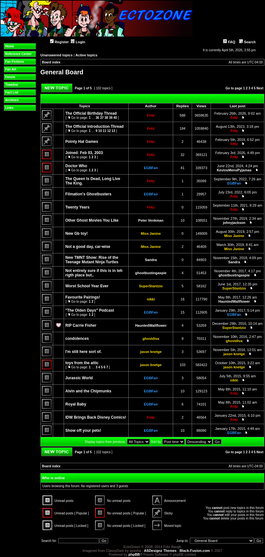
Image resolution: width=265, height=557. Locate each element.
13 (113, 131)
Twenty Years (77, 207)
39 (110, 117)
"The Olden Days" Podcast (89, 310)
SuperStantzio (151, 286)
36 (97, 117)
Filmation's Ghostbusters (88, 194)
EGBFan (151, 168)
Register (59, 42)
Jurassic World (79, 378)
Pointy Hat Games (81, 141)
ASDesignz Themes (160, 551)
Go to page (234, 88)
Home (9, 46)
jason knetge (151, 352)
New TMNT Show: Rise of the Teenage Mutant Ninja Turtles (91, 259)
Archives (12, 100)
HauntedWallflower (234, 301)
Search (247, 42)
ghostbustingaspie (150, 273)
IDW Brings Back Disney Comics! (95, 417)
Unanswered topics (56, 55)
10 (100, 131)
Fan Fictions (14, 61)
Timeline (11, 84)
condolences (77, 338)
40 (115, 117)
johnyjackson (234, 223)
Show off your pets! (83, 430)
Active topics (86, 55)
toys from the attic (82, 363)
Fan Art (10, 69)
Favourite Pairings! (82, 297)
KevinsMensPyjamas (234, 170)
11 (104, 131)
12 (109, 131)
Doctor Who (76, 166)
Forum (10, 77)
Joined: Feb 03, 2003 (84, 153)
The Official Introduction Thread (94, 126)
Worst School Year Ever (86, 286)
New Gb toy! (76, 233)
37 (102, 117)
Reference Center (18, 54)
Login (78, 42)
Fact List (11, 92)
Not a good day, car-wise (87, 246)
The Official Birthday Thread (91, 113)
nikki (151, 299)
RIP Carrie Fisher (80, 325)
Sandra (151, 260)
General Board (61, 72)
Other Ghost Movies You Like (91, 220)
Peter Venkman (151, 220)
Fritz (151, 115)
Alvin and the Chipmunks (88, 391)
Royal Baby (75, 404)
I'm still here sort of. (83, 351)
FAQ (229, 42)
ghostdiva (150, 338)
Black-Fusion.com (195, 551)
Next (259, 88)
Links (9, 108)
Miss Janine (151, 233)
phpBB (134, 554)
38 (106, 117)
